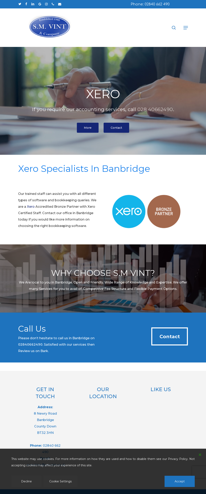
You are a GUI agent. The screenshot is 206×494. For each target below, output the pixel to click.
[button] (185, 28)
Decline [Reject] (26, 481)
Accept (180, 481)
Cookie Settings (60, 481)
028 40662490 (155, 109)
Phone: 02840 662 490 (150, 4)
